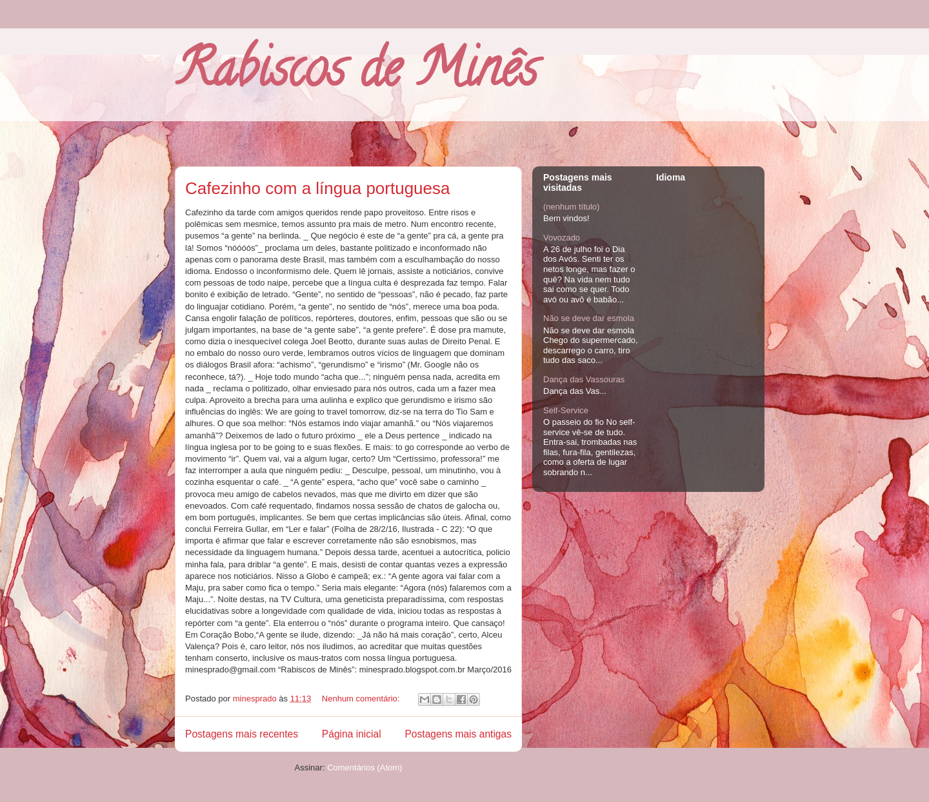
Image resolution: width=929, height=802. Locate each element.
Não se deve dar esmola (588, 318)
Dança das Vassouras (583, 379)
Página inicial (351, 734)
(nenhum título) (571, 206)
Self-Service (565, 410)
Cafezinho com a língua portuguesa (317, 188)
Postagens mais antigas (458, 734)
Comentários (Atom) (364, 767)
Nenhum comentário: (362, 698)
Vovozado (561, 237)
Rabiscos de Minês (356, 74)
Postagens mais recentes (241, 734)
